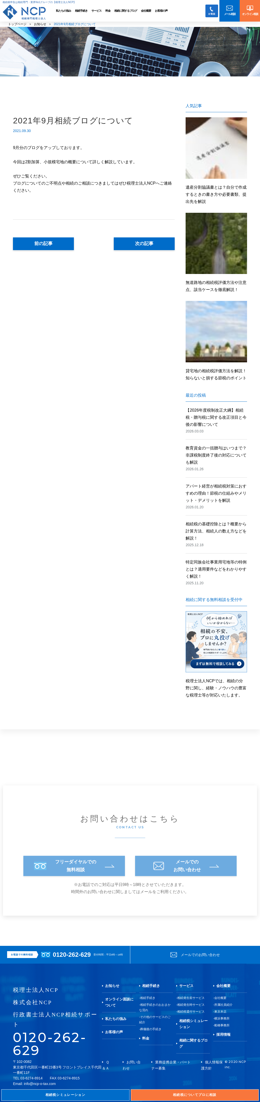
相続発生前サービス (191, 998)
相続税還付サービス (191, 1011)
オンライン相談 (250, 13)
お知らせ (40, 24)
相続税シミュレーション (193, 1024)
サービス (96, 10)
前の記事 (43, 243)
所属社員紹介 (223, 1005)
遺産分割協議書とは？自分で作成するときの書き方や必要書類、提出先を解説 (216, 194)
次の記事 (144, 243)
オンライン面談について (119, 1002)
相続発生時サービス (191, 1005)
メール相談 (229, 13)
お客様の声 (161, 10)
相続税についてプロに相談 (195, 1095)
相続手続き (81, 10)
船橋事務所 (222, 1025)
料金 (107, 10)
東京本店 (220, 1011)
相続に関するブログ (125, 10)
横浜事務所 (222, 1018)
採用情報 (223, 1034)
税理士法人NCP (35, 990)
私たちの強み (63, 10)
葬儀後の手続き (150, 1029)
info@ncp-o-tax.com (40, 1084)
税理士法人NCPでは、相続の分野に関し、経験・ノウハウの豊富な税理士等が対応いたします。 (216, 654)
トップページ (17, 24)
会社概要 (146, 10)
